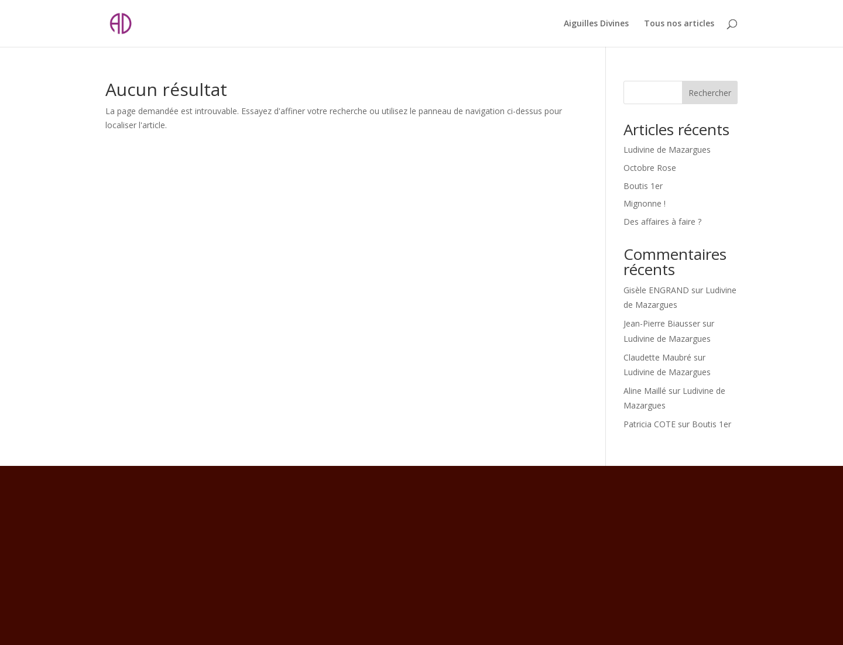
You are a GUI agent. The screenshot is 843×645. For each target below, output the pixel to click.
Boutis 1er (643, 185)
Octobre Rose (649, 167)
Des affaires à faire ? (662, 221)
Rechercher (709, 92)
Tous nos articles (679, 24)
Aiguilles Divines (596, 24)
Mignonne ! (644, 203)
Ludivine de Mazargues (667, 149)
